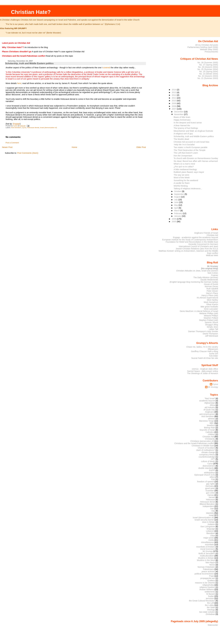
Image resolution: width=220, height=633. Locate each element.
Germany (210, 486)
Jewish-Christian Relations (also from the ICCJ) (197, 249)
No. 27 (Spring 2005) (208, 65)
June (176, 202)
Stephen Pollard (211, 318)
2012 (174, 95)
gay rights (210, 484)
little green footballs (209, 307)
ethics (212, 477)
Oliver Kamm (212, 304)
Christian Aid (212, 235)
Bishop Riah (209, 427)
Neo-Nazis (210, 562)
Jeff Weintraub (211, 336)
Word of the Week (182, 177)
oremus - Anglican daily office (205, 369)
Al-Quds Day (209, 410)
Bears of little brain (182, 117)
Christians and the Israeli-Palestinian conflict (194, 443)
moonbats (209, 544)
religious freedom (207, 587)
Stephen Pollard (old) (208, 320)
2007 (174, 109)
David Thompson (210, 334)
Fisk (213, 479)
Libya (212, 535)
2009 (174, 103)
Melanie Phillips (211, 316)
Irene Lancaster (211, 309)
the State (211, 607)
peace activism (208, 571)
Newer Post (7, 147)
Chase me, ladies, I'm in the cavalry (202, 347)
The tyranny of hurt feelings (186, 128)
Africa (212, 405)
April (176, 208)
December (179, 112)
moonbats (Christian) (205, 547)
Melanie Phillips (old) (208, 313)
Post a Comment (12, 143)
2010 (174, 100)
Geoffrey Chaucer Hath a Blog (204, 351)
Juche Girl (213, 353)
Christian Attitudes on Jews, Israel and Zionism (197, 271)
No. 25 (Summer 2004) (208, 69)
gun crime (210, 493)
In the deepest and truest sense (188, 123)
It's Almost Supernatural (207, 298)
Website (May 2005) (209, 49)
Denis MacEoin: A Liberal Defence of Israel (199, 311)
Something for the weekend (186, 180)
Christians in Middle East (203, 445)
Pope (211, 576)
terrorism (210, 598)
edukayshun (209, 472)
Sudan (211, 596)
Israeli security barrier (204, 520)
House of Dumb (211, 284)
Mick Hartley (212, 300)
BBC (212, 423)
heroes (212, 497)
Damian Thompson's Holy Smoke (203, 331)
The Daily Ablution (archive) (205, 277)
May (176, 205)
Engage (16, 124)
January (178, 216)
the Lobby (209, 605)
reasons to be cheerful (205, 583)
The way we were (181, 175)
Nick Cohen (213, 273)
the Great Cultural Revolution (202, 601)
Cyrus (24, 127)
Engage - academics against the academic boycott (195, 237)
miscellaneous (207, 542)
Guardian (210, 490)
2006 (174, 219)
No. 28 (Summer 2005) (208, 62)
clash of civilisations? (205, 450)
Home (74, 147)
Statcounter (213, 625)
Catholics (210, 432)
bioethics (211, 425)
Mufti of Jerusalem (207, 553)
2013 (174, 92)
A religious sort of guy (183, 133)
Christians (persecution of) (202, 441)
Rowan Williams (207, 589)
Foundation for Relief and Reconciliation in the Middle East (192, 242)
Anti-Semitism (16, 127)
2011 (174, 98)
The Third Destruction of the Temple (190, 150)
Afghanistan (209, 403)
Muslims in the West (206, 560)
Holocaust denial (33, 127)
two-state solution (207, 612)
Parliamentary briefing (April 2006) (202, 47)
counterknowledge (207, 457)
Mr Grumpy (213, 387)
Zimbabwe (210, 614)
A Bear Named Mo (182, 125)
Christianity (210, 439)
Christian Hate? (31, 12)
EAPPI (212, 470)
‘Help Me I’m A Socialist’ (184, 144)
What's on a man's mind (184, 164)
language (211, 529)
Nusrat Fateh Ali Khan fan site (204, 358)
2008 (174, 106)
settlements (210, 592)
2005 (174, 221)
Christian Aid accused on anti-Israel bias (191, 142)
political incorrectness (204, 574)
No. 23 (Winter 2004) (208, 74)
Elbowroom (213, 349)
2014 (174, 90)
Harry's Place (212, 293)
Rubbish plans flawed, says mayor (189, 172)
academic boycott (207, 401)
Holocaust (210, 499)
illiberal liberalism (207, 504)
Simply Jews (212, 327)
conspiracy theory (207, 454)
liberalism (210, 533)
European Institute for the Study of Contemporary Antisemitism (190, 240)
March (177, 210)
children (211, 434)
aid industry (210, 407)
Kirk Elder (213, 356)
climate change (208, 452)
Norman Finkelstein (206, 567)
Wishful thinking (181, 186)
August (177, 197)
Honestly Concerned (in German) (203, 244)
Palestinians (208, 569)
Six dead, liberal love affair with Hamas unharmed (196, 161)
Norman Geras (211, 286)
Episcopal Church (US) (204, 475)
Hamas (211, 495)
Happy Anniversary (182, 120)
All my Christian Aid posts (206, 45)
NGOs (212, 565)
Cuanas (214, 275)
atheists (211, 419)
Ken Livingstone (208, 526)
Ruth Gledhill (212, 289)
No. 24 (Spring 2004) (208, 71)
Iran (212, 508)
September (179, 194)
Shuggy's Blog (211, 325)
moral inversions (207, 549)
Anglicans (209, 412)
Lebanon (210, 531)
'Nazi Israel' (210, 398)
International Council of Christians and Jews (198, 246)
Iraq (213, 511)
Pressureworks (211, 52)
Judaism (211, 524)
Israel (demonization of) (48, 127)
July (176, 199)
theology (211, 610)
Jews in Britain (208, 522)
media (211, 540)
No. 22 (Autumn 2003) (208, 76)
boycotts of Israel (207, 430)
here (19, 83)
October (178, 191)
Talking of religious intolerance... (188, 188)
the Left (210, 603)
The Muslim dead (181, 139)
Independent (208, 506)
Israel (211, 515)
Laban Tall (213, 329)
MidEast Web (212, 255)
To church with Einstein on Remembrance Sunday (196, 158)
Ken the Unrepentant (183, 156)
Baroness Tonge (206, 421)
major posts (208, 538)
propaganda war (207, 578)
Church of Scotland (206, 448)
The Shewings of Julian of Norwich (202, 373)
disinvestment (209, 466)
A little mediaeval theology (185, 169)
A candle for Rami (182, 183)
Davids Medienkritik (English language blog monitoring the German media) (194, 281)
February (178, 213)
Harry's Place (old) (209, 295)
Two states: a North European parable (191, 147)
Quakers (211, 580)
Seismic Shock (211, 322)
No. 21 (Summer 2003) (208, 78)
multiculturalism (207, 556)
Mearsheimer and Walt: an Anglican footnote (193, 131)
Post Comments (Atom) (27, 153)
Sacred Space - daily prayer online (202, 371)
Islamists (210, 513)
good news (210, 488)
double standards (206, 468)
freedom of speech (205, 481)
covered (106, 67)
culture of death (208, 461)
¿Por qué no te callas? (184, 166)
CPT (213, 459)
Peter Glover (212, 291)
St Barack (210, 594)
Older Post (141, 147)
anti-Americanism (207, 414)
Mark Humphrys (211, 302)
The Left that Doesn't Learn (186, 153)
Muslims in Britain (206, 558)
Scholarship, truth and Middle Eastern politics (194, 136)
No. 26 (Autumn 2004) (208, 67)
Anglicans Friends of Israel (206, 233)
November (179, 114)
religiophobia (208, 585)
